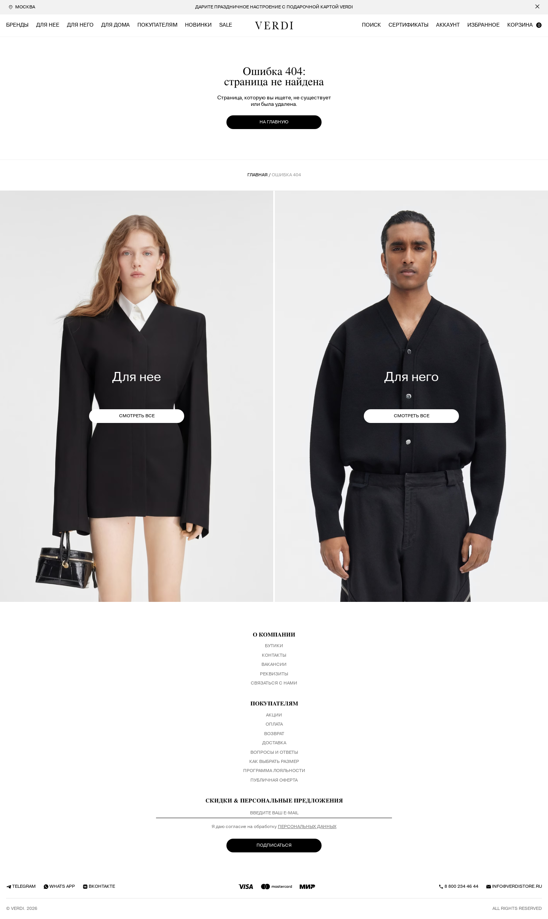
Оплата (274, 724)
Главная (257, 175)
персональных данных (307, 827)
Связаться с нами (274, 683)
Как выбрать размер (274, 761)
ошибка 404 (286, 175)
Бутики (274, 646)
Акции (274, 715)
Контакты (274, 655)
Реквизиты (274, 674)
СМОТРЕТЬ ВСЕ (137, 416)
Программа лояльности (274, 771)
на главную (274, 122)
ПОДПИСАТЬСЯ (274, 845)
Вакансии (274, 664)
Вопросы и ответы (274, 752)
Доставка (274, 743)
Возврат (274, 734)
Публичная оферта (274, 780)
